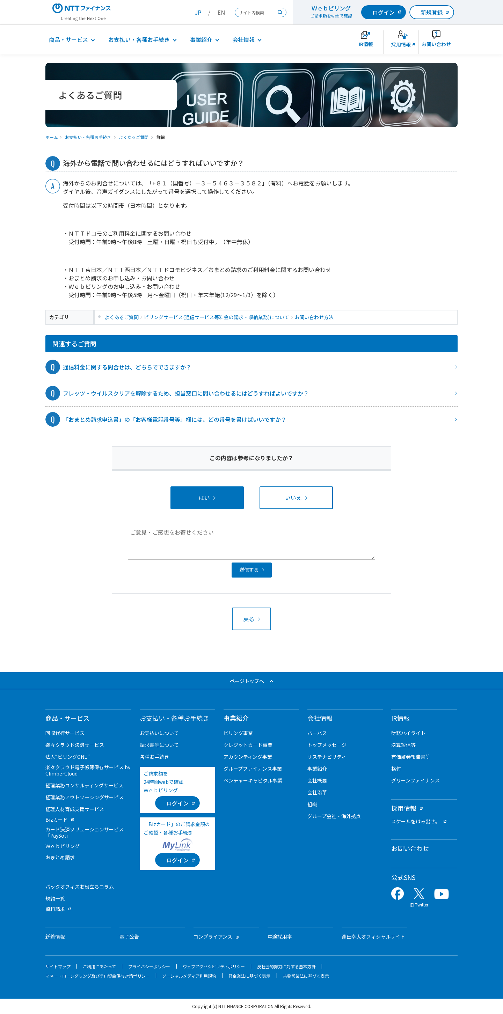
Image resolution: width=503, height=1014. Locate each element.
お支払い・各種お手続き (139, 39)
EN (221, 12)
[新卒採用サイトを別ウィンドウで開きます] (401, 42)
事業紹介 (201, 39)
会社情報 (243, 39)
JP (198, 12)
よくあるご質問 (133, 137)
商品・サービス (68, 39)
